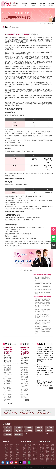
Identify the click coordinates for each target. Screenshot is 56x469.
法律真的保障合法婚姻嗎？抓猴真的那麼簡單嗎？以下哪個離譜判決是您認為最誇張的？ (42, 322)
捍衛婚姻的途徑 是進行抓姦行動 (43, 283)
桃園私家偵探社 (47, 449)
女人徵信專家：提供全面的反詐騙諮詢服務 (7, 390)
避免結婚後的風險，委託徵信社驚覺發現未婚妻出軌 (7, 368)
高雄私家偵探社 (47, 457)
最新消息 (51, 23)
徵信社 (45, 23)
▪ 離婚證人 (8, 431)
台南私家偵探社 (42, 457)
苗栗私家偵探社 (42, 451)
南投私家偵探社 (47, 454)
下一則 (35, 270)
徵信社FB (35, 467)
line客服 (53, 239)
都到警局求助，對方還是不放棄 (42, 286)
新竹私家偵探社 (52, 449)
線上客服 (53, 232)
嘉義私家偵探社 (52, 454)
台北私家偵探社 (52, 446)
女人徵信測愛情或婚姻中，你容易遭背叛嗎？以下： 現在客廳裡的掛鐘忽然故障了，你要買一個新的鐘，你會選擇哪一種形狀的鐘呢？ (43, 330)
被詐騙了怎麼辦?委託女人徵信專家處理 (25, 396)
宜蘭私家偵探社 (42, 459)
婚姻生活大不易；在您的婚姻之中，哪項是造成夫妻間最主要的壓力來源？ (42, 316)
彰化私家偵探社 (52, 451)
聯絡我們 (53, 247)
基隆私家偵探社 (42, 449)
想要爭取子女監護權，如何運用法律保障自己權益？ (24, 377)
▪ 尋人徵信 (18, 431)
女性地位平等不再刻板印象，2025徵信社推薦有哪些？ (25, 351)
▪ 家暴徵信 (8, 434)
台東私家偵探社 (52, 459)
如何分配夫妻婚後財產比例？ (24, 390)
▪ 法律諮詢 (39, 427)
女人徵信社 (14, 467)
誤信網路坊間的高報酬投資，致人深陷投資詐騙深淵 (24, 370)
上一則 (20, 270)
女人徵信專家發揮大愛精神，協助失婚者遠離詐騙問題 (7, 382)
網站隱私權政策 (46, 467)
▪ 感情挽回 (18, 427)
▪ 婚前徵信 (8, 427)
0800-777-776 (16, 17)
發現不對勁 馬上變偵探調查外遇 (43, 289)
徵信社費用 (40, 467)
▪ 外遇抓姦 (49, 427)
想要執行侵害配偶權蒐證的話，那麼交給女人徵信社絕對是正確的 (42, 278)
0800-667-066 (44, 413)
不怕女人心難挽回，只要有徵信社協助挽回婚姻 (24, 384)
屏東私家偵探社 (52, 457)
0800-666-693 (27, 413)
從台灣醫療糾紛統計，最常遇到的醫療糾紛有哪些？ (8, 350)
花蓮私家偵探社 (47, 459)
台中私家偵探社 (47, 451)
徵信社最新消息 (28, 270)
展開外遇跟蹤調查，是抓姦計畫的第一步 (7, 374)
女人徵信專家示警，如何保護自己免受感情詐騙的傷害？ (7, 398)
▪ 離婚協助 (39, 431)
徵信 (29, 467)
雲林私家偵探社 (42, 454)
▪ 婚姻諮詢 (29, 427)
